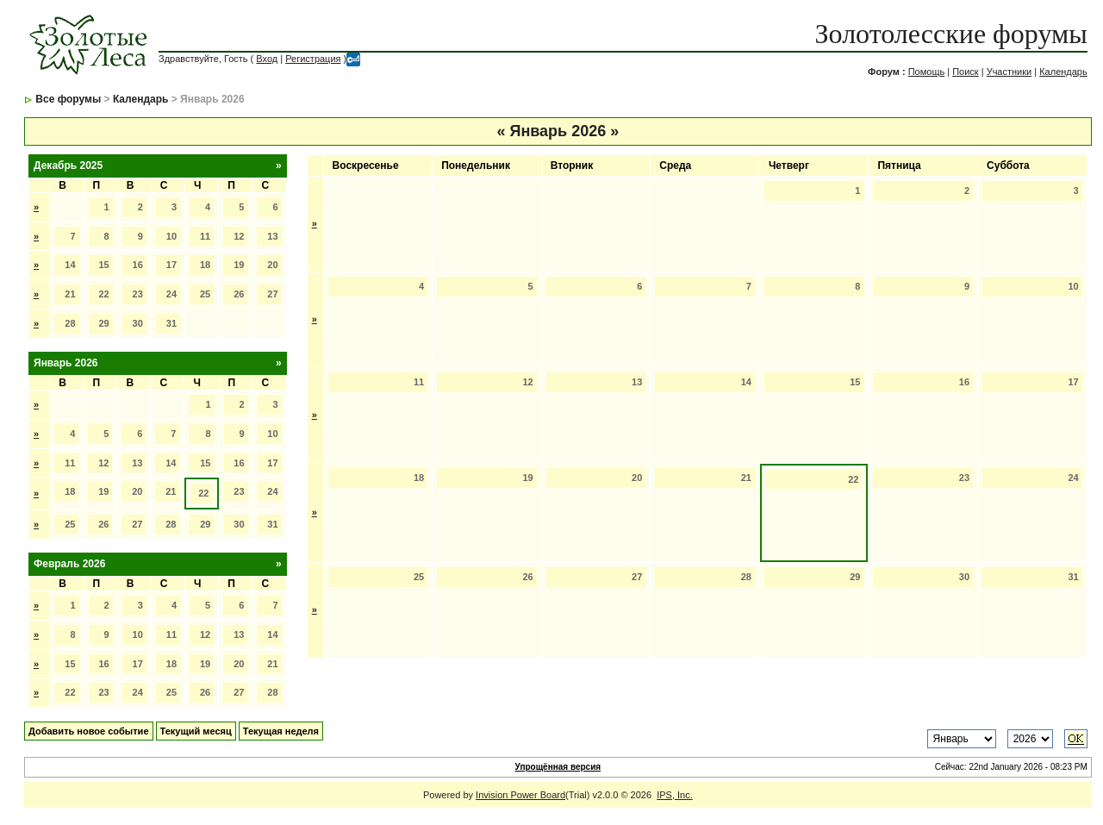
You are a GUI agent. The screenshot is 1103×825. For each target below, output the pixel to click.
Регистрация (312, 58)
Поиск (965, 71)
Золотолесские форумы (951, 33)
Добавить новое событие (88, 731)
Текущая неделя (281, 731)
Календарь (1063, 71)
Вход (266, 58)
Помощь (926, 71)
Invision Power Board (520, 795)
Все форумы (68, 99)
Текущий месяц (196, 731)
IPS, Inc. (675, 795)
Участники (1009, 71)
